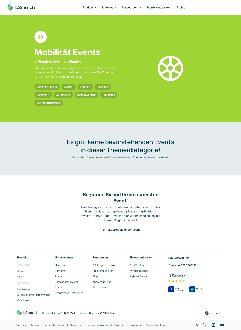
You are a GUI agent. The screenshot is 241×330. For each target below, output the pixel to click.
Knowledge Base (102, 282)
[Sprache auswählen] (214, 313)
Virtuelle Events (139, 270)
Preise (181, 7)
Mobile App (23, 289)
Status (59, 287)
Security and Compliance (69, 293)
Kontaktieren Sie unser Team (120, 229)
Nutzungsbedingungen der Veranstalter (63, 325)
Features (109, 7)
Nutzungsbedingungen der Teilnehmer (106, 325)
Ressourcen (132, 7)
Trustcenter (99, 287)
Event (20, 271)
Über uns (60, 265)
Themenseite (141, 157)
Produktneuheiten (103, 270)
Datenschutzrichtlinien (27, 325)
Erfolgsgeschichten (104, 265)
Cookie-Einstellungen (156, 325)
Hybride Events (138, 276)
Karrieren (60, 270)
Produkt (90, 7)
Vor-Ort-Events (139, 265)
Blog (95, 276)
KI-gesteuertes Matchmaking (33, 294)
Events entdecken (158, 7)
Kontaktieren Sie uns (66, 282)
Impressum (135, 325)
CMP (20, 277)
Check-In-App (25, 300)
